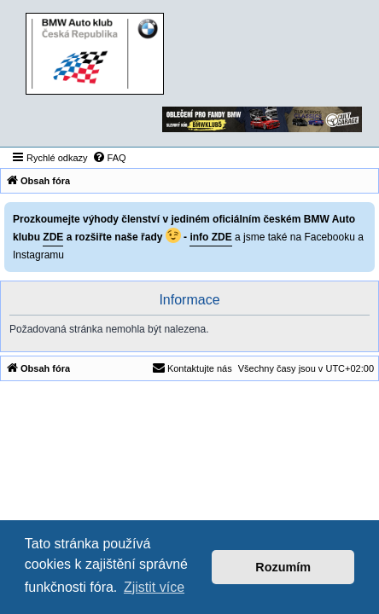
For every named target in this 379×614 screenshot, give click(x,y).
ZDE (53, 237)
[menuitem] (109, 158)
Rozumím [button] (283, 567)
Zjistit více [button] (154, 587)
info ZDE (210, 237)
